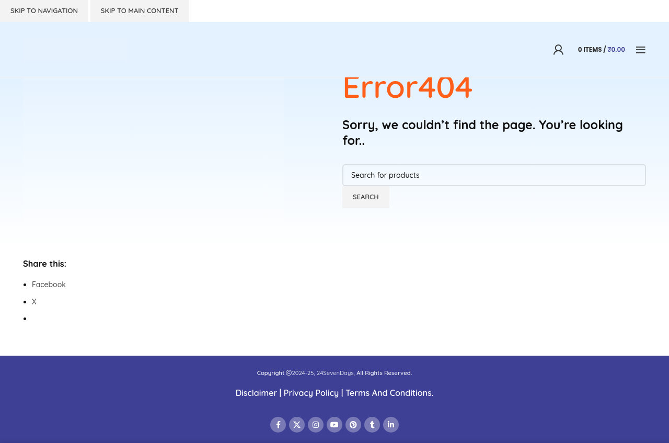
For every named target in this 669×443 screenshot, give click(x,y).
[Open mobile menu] (640, 49)
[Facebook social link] (278, 425)
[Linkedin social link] (391, 425)
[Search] (494, 175)
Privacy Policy (311, 393)
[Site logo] (75, 48)
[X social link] (297, 425)
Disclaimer (257, 393)
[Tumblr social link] (372, 425)
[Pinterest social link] (353, 425)
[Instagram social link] (316, 425)
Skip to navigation (44, 10)
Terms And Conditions (388, 393)
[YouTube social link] (334, 425)
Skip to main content (140, 10)
